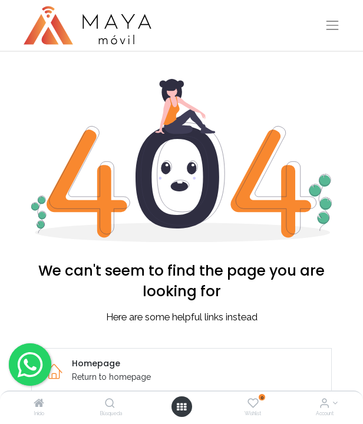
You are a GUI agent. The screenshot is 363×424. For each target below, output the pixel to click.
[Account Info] (324, 404)
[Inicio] (39, 404)
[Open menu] (181, 407)
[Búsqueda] (110, 404)
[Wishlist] (253, 404)
